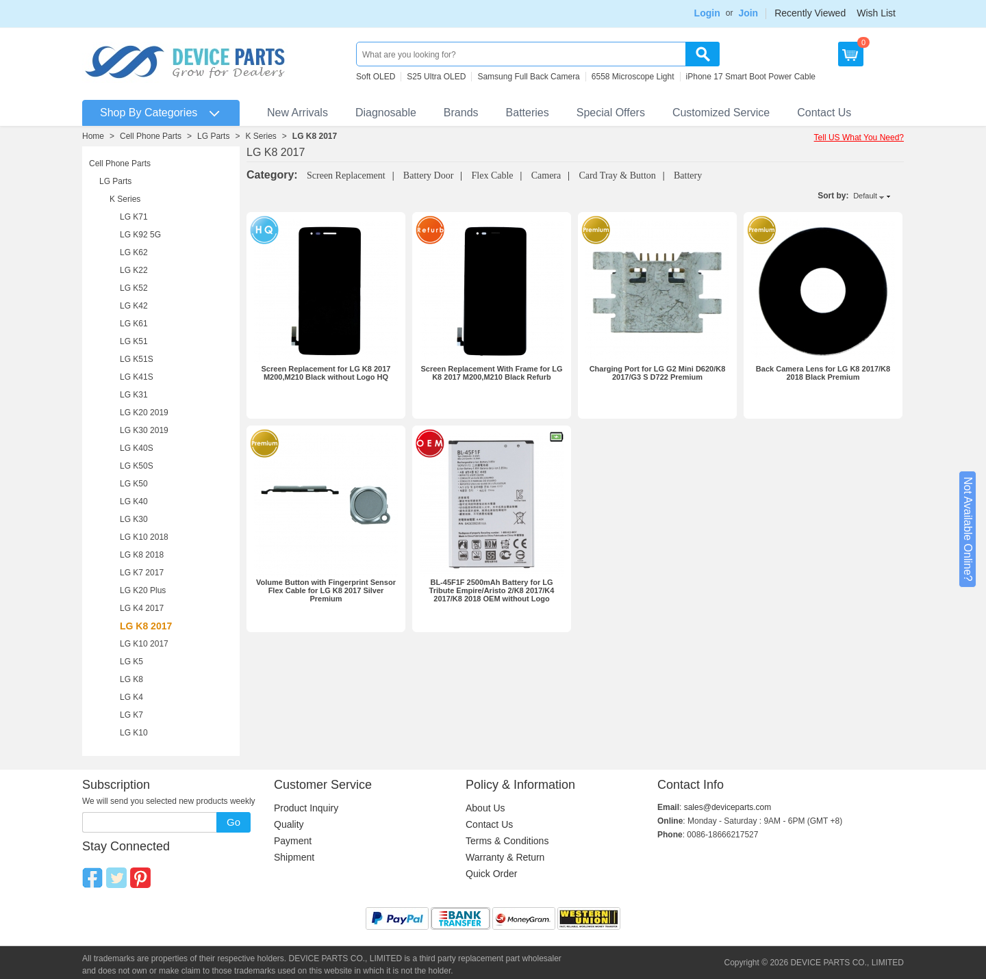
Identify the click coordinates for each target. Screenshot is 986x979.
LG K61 (134, 323)
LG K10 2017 (144, 644)
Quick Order (491, 873)
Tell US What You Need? (859, 137)
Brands (461, 112)
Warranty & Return (505, 857)
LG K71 (134, 217)
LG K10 (134, 732)
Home (93, 136)
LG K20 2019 (144, 412)
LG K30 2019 (144, 430)
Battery (688, 175)
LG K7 (131, 715)
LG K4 (131, 697)
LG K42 (134, 306)
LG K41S (136, 377)
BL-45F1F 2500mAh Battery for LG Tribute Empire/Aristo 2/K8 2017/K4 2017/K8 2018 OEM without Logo (492, 590)
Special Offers (611, 112)
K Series (260, 136)
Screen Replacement (346, 175)
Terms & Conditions (507, 840)
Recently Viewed (810, 13)
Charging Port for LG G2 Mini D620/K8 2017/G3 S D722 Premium (658, 373)
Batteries (527, 112)
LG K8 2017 (314, 136)
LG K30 (134, 519)
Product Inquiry (306, 807)
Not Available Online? (968, 529)
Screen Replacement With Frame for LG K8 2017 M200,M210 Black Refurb (491, 373)
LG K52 (134, 288)
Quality (289, 824)
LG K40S (136, 448)
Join (748, 13)
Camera (546, 175)
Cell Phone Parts (150, 136)
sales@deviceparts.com (728, 807)
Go (233, 822)
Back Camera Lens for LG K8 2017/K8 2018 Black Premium (823, 373)
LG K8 (131, 679)
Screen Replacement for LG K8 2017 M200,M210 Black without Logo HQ (326, 373)
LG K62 (134, 252)
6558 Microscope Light (633, 76)
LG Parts (213, 136)
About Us (485, 807)
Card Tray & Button (617, 175)
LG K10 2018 (144, 537)
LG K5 (131, 661)
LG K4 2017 (142, 608)
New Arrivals (297, 112)
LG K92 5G (140, 234)
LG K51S (136, 359)
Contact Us (824, 112)
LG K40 (134, 501)
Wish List (876, 13)
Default (865, 196)
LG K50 (134, 483)
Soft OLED (375, 76)
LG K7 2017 (142, 572)
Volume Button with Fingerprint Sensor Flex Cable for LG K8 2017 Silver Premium (326, 590)
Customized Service (721, 112)
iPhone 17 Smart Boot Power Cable (751, 76)
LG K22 (134, 270)
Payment (293, 840)
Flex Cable (493, 175)
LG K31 (134, 395)
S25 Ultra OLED (436, 76)
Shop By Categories (148, 112)
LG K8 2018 (142, 555)
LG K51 (134, 341)
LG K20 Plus (143, 590)
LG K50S (136, 466)
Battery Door (428, 175)
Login (707, 13)
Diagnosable (385, 112)
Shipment (294, 857)
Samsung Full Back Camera (528, 76)
